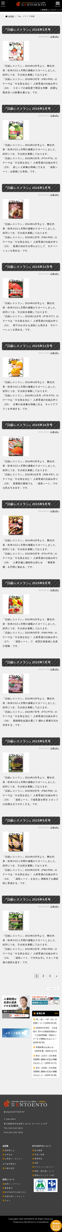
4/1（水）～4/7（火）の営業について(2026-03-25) (45, 1021)
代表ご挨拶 (38, 1154)
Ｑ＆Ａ (6, 1200)
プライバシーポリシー (43, 1167)
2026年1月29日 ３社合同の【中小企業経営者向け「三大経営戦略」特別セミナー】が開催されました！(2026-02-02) (45, 1035)
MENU (3, 5)
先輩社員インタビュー (13, 1196)
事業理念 (37, 1159)
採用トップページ (11, 1184)
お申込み (7, 1154)
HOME (9, 16)
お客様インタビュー (12, 1159)
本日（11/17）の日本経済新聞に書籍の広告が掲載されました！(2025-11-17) (45, 1059)
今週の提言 (8, 1168)
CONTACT (57, 5)
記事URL (55, 37)
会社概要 (37, 1150)
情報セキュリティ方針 (43, 1175)
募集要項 (7, 1188)
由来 (35, 1163)
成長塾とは (8, 1150)
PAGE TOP (52, 989)
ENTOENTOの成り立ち (14, 1192)
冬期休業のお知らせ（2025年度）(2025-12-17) (45, 1049)
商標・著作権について (43, 1171)
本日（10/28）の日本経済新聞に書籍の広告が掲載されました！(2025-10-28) (45, 1071)
